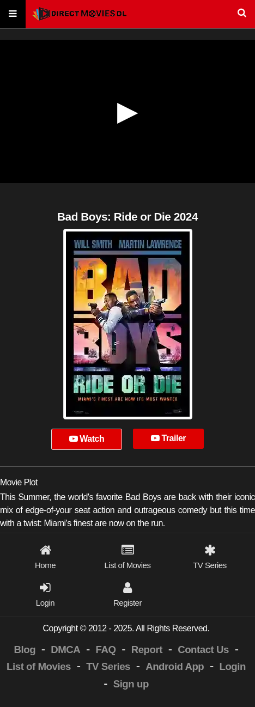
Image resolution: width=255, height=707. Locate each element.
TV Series (108, 666)
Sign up (131, 684)
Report (146, 649)
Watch (87, 438)
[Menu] (13, 14)
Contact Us (203, 649)
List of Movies (39, 666)
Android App (174, 666)
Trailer (168, 438)
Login (232, 666)
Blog (25, 649)
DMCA (65, 649)
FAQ (106, 649)
